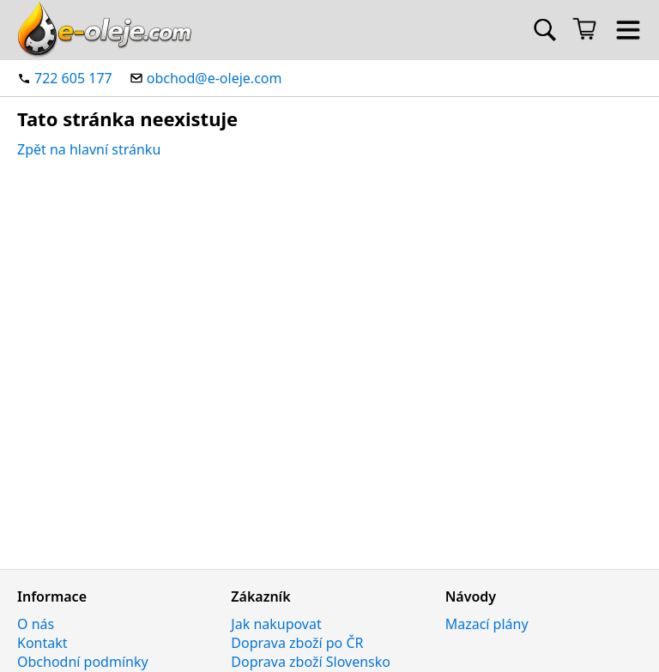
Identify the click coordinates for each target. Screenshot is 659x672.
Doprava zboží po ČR (297, 642)
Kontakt (42, 642)
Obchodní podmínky (82, 661)
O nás (35, 623)
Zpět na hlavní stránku (88, 149)
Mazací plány (487, 623)
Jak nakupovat (276, 623)
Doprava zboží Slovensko (310, 661)
